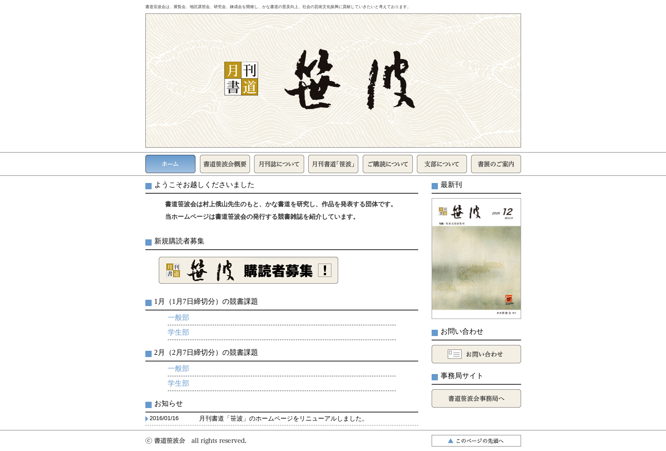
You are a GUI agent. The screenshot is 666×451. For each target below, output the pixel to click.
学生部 (178, 332)
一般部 (178, 317)
